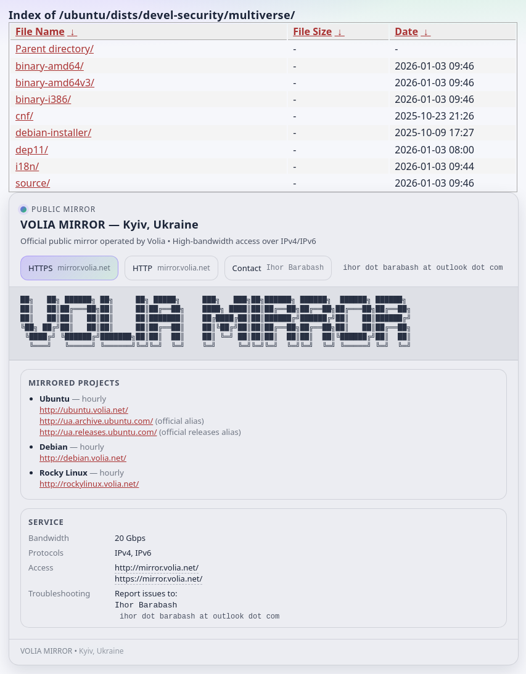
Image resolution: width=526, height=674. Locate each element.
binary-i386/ (43, 99)
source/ (32, 183)
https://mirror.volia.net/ (158, 578)
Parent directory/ (54, 48)
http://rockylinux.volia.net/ (89, 483)
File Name (40, 31)
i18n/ (27, 166)
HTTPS (69, 268)
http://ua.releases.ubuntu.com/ (98, 431)
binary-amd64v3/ (54, 82)
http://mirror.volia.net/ (157, 567)
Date (406, 31)
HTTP (171, 268)
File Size (312, 31)
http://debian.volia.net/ (82, 457)
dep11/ (31, 149)
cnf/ (24, 116)
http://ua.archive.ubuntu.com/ (96, 420)
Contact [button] (278, 268)
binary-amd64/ (49, 66)
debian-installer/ (53, 132)
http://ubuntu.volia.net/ (83, 409)
